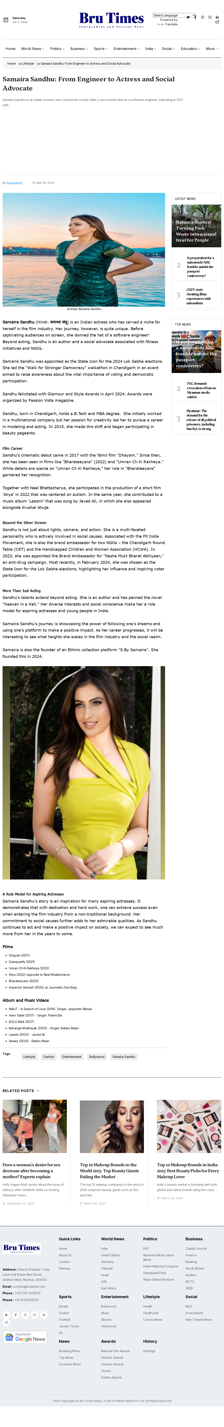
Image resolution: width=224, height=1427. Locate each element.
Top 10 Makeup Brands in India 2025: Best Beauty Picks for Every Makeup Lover (188, 1171)
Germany (107, 1262)
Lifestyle (28, 63)
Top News (183, 324)
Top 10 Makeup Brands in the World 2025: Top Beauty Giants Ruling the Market (109, 1171)
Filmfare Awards (112, 1357)
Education (189, 49)
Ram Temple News (199, 1319)
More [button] (211, 49)
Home (10, 49)
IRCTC (190, 1281)
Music (105, 1313)
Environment (194, 1313)
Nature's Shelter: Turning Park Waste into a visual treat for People (196, 231)
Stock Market (195, 1268)
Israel (105, 1275)
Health (147, 1306)
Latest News (185, 199)
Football (64, 1319)
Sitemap (64, 1268)
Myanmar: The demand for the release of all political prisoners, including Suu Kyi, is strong (201, 420)
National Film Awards (115, 1351)
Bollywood (96, 1057)
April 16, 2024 (43, 182)
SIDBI (189, 1288)
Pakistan (107, 1268)
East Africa (108, 1288)
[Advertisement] (112, 142)
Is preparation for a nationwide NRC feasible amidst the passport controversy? (200, 267)
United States (110, 1255)
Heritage (149, 1351)
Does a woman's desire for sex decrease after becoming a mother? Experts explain (31, 1171)
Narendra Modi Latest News (158, 1257)
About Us (65, 1255)
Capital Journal (196, 1248)
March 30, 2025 (93, 1203)
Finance (191, 1255)
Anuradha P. (15, 182)
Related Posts (21, 1091)
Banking (191, 1262)
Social (167, 49)
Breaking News (69, 1351)
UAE (104, 1281)
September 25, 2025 (18, 1203)
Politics (55, 49)
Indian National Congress (160, 1266)
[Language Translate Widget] (174, 15)
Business (77, 49)
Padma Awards (111, 1377)
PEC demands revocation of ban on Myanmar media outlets (201, 390)
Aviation (191, 1275)
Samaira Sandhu (124, 1057)
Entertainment (125, 49)
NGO (189, 1306)
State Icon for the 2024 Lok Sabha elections (120, 361)
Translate (167, 24)
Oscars (106, 1371)
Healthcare (151, 1313)
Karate (63, 1306)
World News (31, 49)
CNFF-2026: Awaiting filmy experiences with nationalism (198, 296)
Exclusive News (70, 1364)
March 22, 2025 (170, 1198)
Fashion (48, 1057)
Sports (99, 49)
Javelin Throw (69, 1326)
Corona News (153, 1319)
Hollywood (108, 1326)
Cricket (64, 1313)
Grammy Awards (112, 1364)
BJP (146, 1248)
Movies (106, 1319)
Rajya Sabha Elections (158, 1279)
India (149, 49)
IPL (61, 1333)
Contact (64, 1262)
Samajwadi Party (154, 1273)
